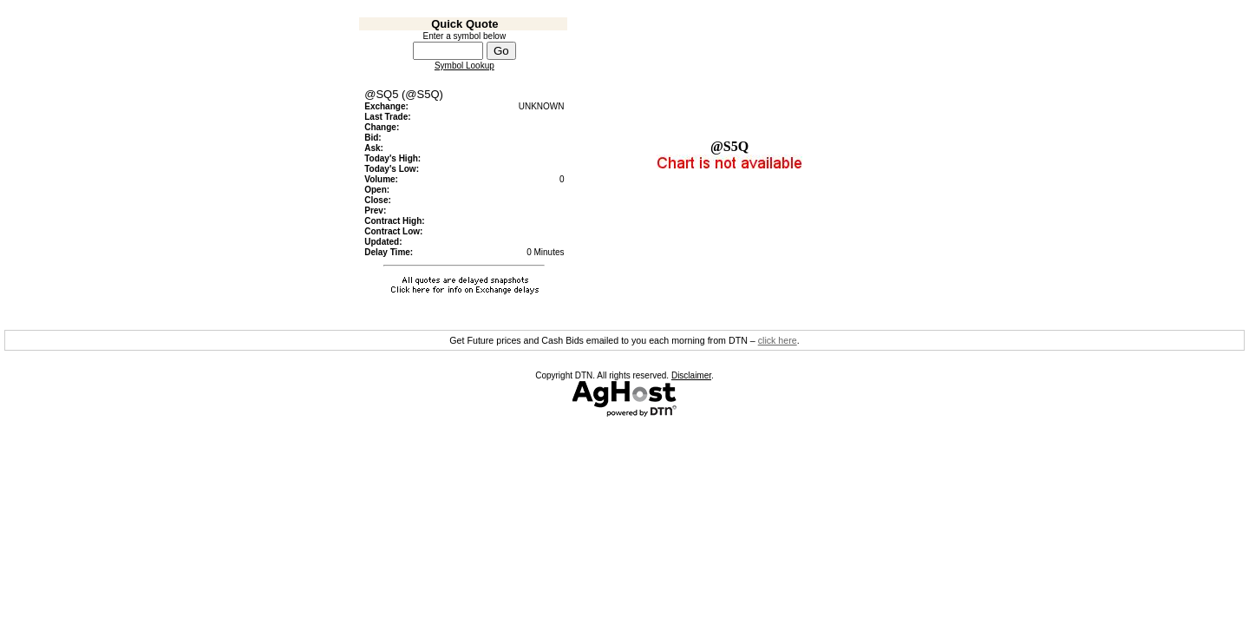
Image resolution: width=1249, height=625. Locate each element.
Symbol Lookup (464, 65)
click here (777, 340)
